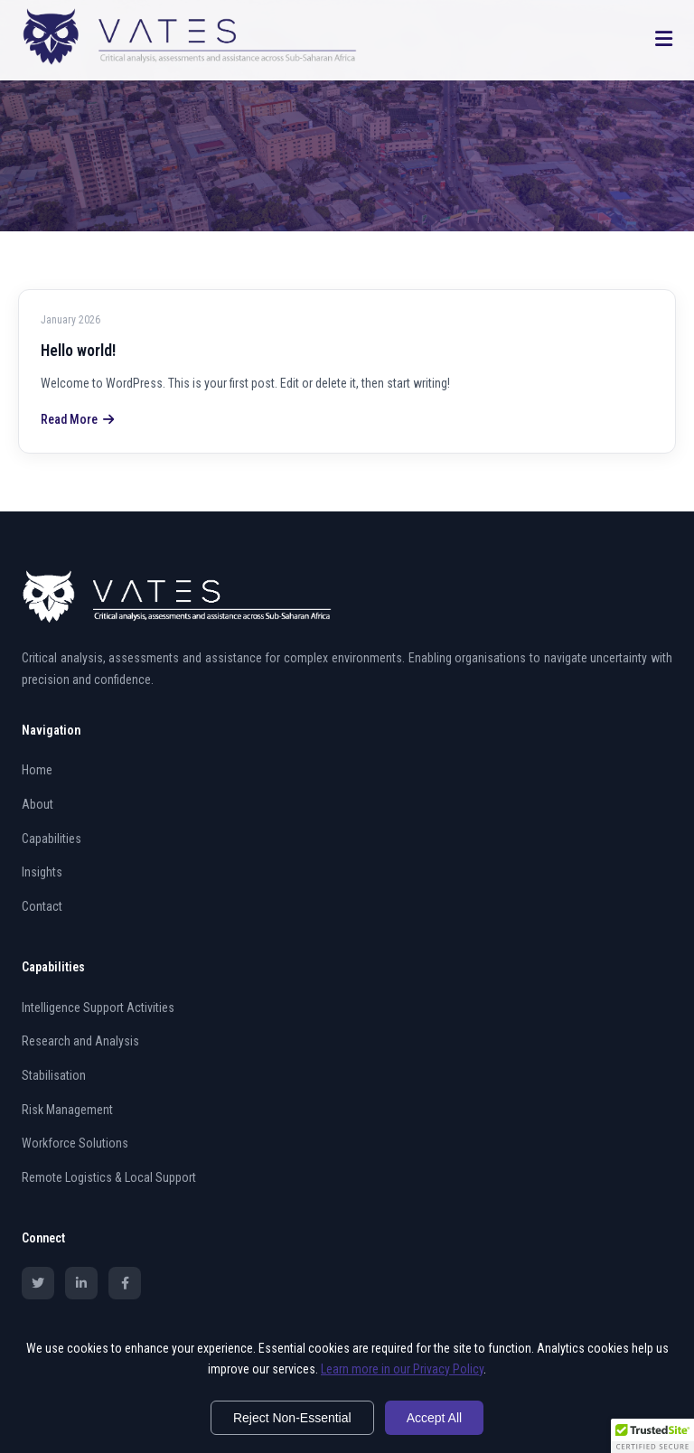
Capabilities (51, 838)
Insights (42, 872)
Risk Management (67, 1109)
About (37, 804)
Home (37, 770)
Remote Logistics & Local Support (109, 1177)
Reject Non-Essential (292, 1418)
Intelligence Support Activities (98, 1007)
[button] (652, 1436)
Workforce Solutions (75, 1143)
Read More (77, 419)
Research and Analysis (80, 1041)
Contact (42, 906)
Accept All (434, 1418)
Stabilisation (54, 1075)
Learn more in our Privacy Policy (402, 1369)
